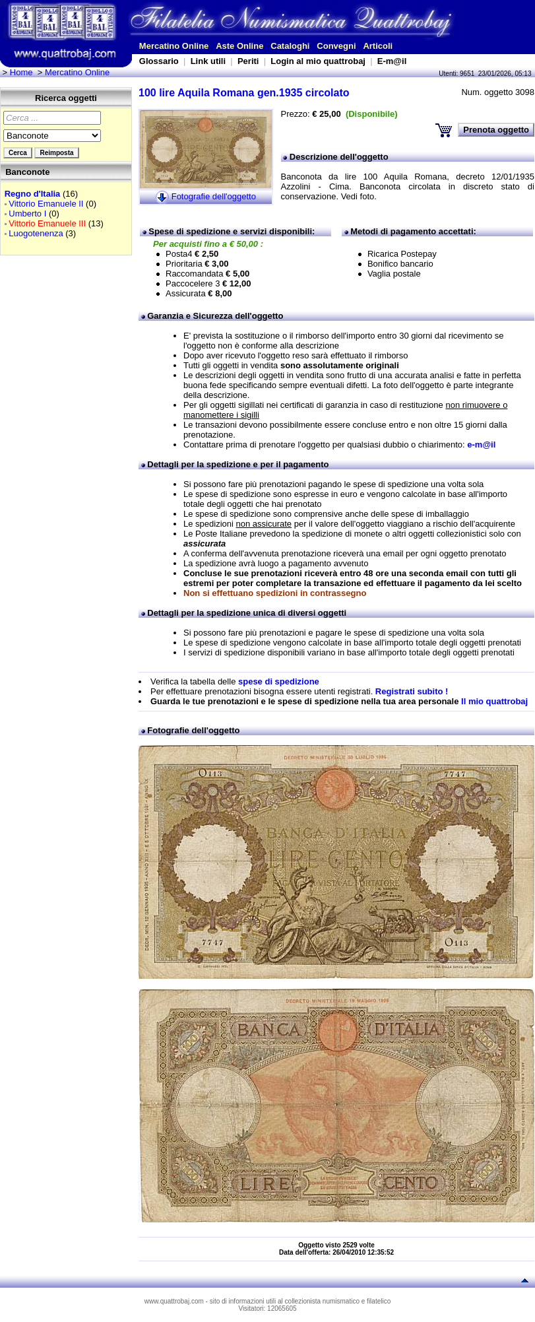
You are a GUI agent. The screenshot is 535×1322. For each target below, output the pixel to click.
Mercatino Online (173, 46)
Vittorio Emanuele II (46, 204)
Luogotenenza (36, 233)
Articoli (378, 46)
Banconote (27, 172)
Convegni (336, 46)
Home (21, 72)
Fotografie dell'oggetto (214, 196)
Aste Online (239, 46)
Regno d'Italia (33, 194)
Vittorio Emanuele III (47, 223)
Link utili (208, 61)
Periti (248, 61)
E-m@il (391, 61)
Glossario (159, 61)
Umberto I (27, 213)
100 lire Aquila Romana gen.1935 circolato (244, 92)
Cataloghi (289, 46)
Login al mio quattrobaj (317, 61)
